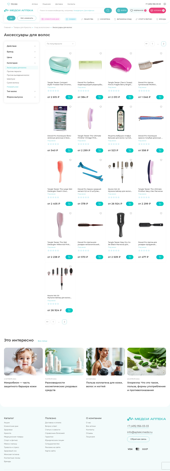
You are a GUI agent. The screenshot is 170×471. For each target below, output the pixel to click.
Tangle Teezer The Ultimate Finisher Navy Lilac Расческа (150, 190)
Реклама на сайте (52, 447)
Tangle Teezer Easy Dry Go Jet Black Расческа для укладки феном (119, 243)
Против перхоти (14, 71)
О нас (88, 423)
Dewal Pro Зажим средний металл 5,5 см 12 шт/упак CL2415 (89, 190)
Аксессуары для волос (16, 68)
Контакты (71, 4)
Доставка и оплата (53, 423)
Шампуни (11, 79)
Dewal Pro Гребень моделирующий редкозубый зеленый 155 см (90, 83)
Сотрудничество (52, 444)
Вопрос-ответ (51, 426)
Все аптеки (91, 426)
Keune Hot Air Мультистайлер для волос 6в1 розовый (58, 297)
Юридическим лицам (54, 440)
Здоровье (8, 430)
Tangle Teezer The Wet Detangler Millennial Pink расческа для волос (58, 243)
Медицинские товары (13, 437)
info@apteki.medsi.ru (139, 432)
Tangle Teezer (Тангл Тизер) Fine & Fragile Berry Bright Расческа (120, 83)
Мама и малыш (10, 444)
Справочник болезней (55, 433)
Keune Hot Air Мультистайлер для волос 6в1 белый (119, 190)
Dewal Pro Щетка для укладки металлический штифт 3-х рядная (88, 243)
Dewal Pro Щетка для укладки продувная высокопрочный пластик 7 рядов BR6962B (150, 243)
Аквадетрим (78, 10)
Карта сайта (50, 451)
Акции (7, 423)
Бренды (7, 461)
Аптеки (35, 4)
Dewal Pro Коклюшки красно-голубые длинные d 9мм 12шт (150, 137)
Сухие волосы (13, 83)
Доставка (59, 4)
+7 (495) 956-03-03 (153, 4)
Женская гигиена (11, 454)
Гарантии (49, 437)
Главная (7, 27)
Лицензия (46, 4)
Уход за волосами (42, 27)
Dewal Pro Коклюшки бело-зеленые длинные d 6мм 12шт (59, 137)
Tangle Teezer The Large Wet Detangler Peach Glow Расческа (59, 190)
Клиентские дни (11, 426)
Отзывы (89, 433)
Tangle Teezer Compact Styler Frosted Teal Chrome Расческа (59, 83)
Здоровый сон (10, 451)
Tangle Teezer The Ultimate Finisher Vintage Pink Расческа (89, 137)
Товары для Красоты (23, 27)
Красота (7, 433)
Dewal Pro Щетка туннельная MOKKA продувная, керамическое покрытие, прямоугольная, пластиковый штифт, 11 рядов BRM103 (150, 83)
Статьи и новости (52, 430)
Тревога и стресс (11, 447)
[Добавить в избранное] (70, 53)
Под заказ (51, 87)
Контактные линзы (12, 458)
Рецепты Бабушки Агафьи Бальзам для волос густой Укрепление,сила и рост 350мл (119, 137)
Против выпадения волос (18, 75)
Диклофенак (89, 10)
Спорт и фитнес (11, 440)
